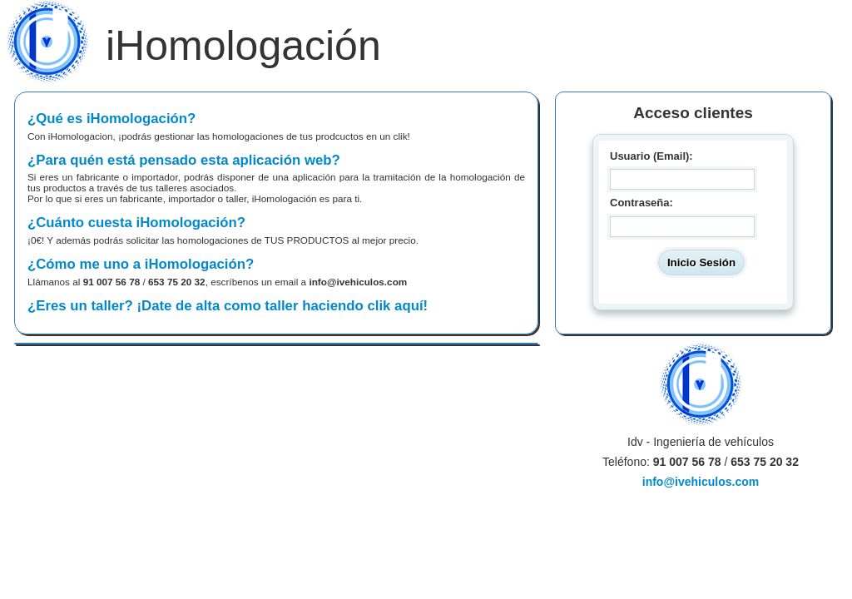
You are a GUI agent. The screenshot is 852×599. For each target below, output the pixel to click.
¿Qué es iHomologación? (276, 126)
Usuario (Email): (651, 156)
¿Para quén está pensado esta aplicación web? (276, 178)
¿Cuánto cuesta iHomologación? (276, 230)
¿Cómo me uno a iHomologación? (276, 271)
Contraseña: (641, 203)
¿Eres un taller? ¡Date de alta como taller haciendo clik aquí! (227, 306)
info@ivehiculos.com (358, 281)
